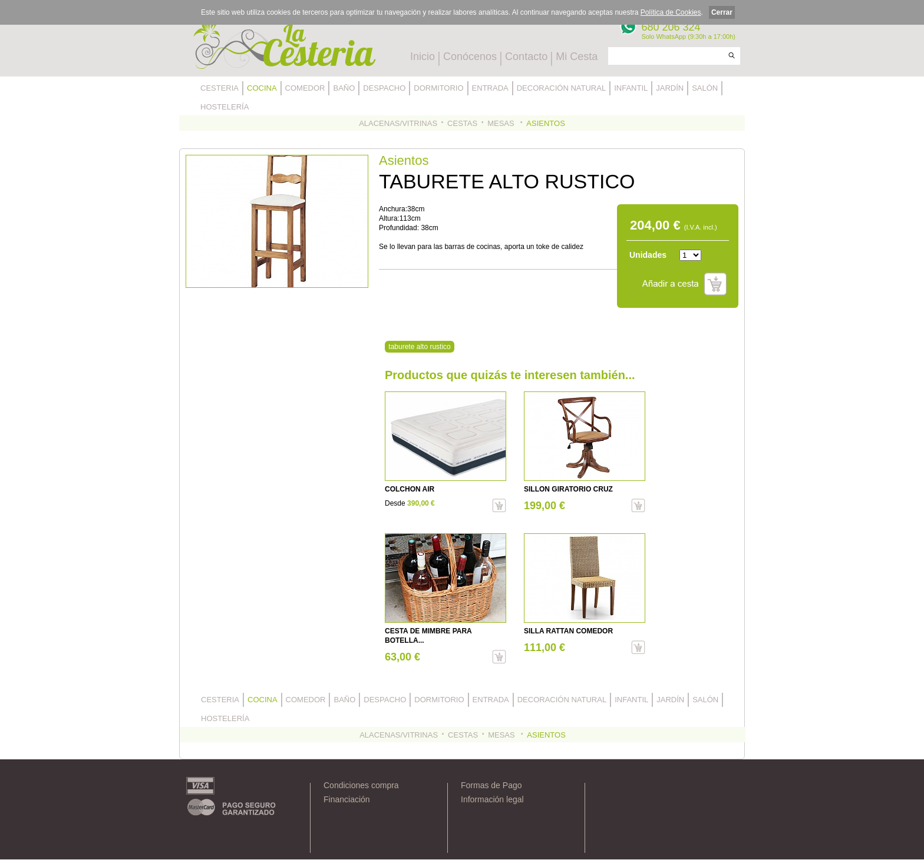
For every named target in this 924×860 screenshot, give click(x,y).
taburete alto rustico (419, 347)
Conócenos (470, 56)
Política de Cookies (671, 12)
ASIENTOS (545, 123)
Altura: (389, 218)
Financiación (347, 799)
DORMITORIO (438, 88)
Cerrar (721, 12)
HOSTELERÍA (224, 106)
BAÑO (344, 88)
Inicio (422, 56)
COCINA (262, 88)
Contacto (526, 56)
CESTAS (462, 123)
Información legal (492, 799)
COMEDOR (305, 88)
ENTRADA (490, 88)
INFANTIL (631, 88)
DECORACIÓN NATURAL (561, 88)
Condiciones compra (361, 785)
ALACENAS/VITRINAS (398, 123)
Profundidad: (400, 228)
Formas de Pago (491, 785)
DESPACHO (384, 88)
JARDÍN (670, 88)
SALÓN (705, 88)
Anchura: (393, 209)
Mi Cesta (577, 56)
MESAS (501, 123)
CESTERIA (219, 88)
